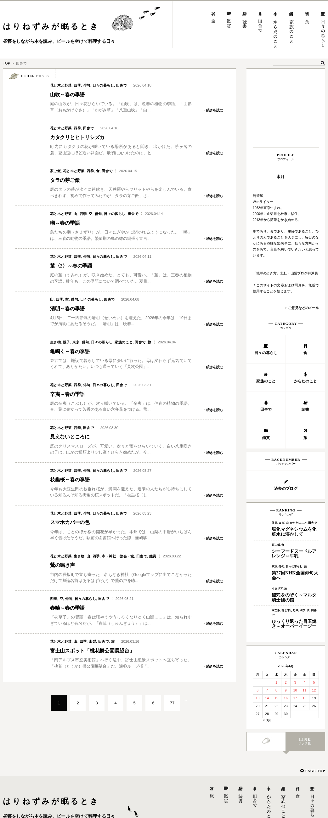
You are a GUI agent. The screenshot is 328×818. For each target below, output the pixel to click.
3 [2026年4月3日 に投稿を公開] (295, 605)
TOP (6, 63)
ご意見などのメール (303, 231)
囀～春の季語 (66, 223)
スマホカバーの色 (72, 522)
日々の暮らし (103, 85)
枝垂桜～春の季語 (72, 479)
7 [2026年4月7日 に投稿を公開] (267, 613)
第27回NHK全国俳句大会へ (295, 498)
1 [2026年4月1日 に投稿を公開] (276, 605)
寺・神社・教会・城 (118, 556)
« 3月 (267, 643)
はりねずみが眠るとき (51, 26)
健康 (274, 445)
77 (172, 703)
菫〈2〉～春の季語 (73, 265)
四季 (77, 85)
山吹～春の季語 (69, 94)
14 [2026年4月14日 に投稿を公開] (267, 621)
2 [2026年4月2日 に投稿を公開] (286, 605)
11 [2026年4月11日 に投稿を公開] (304, 613)
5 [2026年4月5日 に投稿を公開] (314, 605)
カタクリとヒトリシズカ (80, 137)
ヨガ (281, 445)
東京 (76, 342)
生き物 (55, 342)
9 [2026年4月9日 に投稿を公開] (286, 613)
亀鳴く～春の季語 (72, 351)
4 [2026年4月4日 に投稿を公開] (305, 605)
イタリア (277, 511)
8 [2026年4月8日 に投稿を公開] (276, 613)
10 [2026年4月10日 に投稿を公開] (295, 613)
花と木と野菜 (60, 85)
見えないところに (72, 436)
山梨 (92, 641)
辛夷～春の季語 (69, 394)
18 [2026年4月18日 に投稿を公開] (304, 621)
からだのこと (298, 445)
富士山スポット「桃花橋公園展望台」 (97, 650)
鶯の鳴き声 (64, 565)
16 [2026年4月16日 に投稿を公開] (286, 621)
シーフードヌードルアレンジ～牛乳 (294, 476)
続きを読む (214, 110)
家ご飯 (55, 171)
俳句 (86, 85)
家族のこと (124, 342)
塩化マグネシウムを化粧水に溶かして (294, 454)
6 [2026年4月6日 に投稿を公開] (257, 613)
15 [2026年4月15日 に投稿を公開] (276, 621)
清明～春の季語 (69, 308)
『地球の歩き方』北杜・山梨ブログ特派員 (285, 196)
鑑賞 (152, 556)
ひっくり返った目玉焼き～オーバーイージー (294, 547)
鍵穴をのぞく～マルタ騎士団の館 (294, 520)
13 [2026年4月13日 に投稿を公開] (257, 621)
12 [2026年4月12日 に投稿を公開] (314, 613)
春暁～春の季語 (69, 608)
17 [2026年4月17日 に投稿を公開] (295, 621)
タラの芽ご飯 (66, 180)
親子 (66, 342)
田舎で (121, 85)
